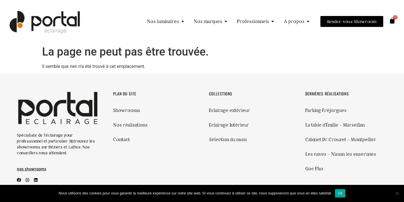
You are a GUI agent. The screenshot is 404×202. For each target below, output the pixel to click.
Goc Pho (314, 168)
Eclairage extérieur (229, 110)
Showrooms (126, 110)
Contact (121, 139)
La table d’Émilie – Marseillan (335, 125)
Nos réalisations (130, 125)
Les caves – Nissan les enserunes (340, 154)
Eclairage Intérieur (229, 125)
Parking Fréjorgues (325, 110)
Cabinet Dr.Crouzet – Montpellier (340, 139)
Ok (340, 193)
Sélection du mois (228, 139)
